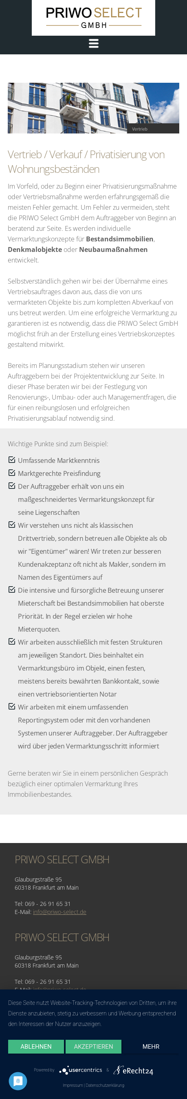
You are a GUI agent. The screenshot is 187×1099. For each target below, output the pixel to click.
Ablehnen (35, 1046)
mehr (151, 1046)
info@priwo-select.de (59, 912)
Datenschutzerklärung (105, 1085)
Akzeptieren (93, 1046)
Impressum (73, 1085)
